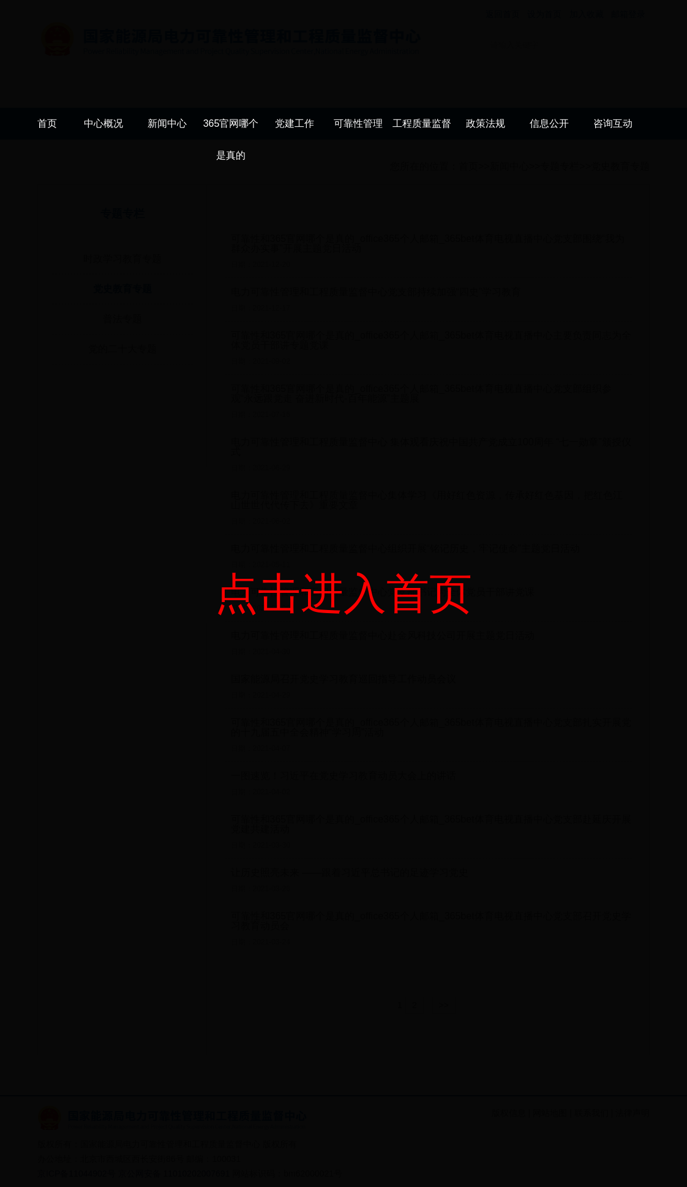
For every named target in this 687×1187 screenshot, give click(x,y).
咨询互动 (613, 123)
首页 (47, 123)
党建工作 (294, 123)
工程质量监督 (421, 123)
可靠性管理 (358, 123)
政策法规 (485, 123)
